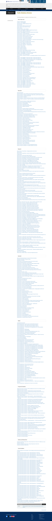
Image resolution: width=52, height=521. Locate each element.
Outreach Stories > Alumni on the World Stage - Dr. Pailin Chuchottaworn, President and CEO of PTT (30, 285)
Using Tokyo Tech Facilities (20, 260)
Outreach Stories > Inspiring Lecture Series (23, 290)
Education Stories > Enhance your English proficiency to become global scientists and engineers (30, 109)
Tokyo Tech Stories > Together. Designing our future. (24, 23)
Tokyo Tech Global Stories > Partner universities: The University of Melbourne (27, 373)
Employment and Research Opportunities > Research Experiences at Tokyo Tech (28, 443)
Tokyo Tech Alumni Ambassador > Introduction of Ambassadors (25, 333)
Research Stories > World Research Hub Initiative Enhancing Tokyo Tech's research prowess (29, 157)
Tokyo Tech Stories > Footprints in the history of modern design (26, 34)
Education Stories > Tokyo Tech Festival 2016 (23, 139)
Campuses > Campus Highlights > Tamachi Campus (24, 43)
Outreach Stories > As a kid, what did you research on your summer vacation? (27, 261)
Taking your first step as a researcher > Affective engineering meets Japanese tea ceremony (29, 422)
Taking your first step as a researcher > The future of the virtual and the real (27, 427)
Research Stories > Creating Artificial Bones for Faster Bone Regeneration (27, 219)
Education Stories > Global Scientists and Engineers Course (25, 129)
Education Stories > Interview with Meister (23, 133)
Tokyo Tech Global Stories (20, 328)
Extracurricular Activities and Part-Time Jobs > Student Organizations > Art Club (28, 487)
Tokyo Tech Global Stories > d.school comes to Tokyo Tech (25, 365)
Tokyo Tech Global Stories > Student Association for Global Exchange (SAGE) (27, 349)
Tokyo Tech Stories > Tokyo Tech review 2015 (23, 71)
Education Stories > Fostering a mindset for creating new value (25, 108)
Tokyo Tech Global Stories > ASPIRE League (23, 329)
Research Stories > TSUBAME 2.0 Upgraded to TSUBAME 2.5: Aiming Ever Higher (28, 245)
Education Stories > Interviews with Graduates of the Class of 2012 (26, 140)
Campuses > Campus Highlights (21, 22)
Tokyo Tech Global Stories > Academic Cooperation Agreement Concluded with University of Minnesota (31, 351)
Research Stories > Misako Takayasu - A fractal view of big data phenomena (27, 252)
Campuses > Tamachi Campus (21, 45)
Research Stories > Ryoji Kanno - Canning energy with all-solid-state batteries (27, 230)
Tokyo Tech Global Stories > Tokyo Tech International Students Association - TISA (28, 331)
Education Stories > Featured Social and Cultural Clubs (24, 105)
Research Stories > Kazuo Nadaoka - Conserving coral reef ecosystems (26, 217)
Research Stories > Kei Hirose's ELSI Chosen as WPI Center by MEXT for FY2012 (27, 213)
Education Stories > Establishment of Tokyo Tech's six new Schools (26, 132)
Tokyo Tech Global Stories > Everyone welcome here (24, 359)
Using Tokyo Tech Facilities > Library (22, 271)
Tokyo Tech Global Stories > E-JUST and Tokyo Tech (24, 370)
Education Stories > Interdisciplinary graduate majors (24, 130)
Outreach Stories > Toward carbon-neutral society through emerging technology (28, 263)
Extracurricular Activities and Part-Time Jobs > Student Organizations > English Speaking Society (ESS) (31, 486)
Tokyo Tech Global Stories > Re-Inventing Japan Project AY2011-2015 (26, 372)
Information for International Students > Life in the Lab (24, 435)
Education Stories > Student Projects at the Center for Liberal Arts (26, 141)
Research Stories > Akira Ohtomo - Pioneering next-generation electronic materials (28, 226)
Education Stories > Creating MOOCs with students (24, 127)
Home (6, 10)
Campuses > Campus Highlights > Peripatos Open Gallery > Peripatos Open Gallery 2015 (29, 62)
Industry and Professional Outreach (22, 306)
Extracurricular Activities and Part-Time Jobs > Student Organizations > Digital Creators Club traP (30, 490)
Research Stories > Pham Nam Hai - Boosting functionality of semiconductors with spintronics (30, 209)
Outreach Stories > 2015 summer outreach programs (24, 284)
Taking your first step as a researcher (22, 389)
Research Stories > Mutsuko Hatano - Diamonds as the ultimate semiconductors (28, 208)
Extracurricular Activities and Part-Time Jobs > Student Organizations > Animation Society (29, 475)
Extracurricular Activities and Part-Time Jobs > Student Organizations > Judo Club (28, 467)
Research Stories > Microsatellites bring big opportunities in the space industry (28, 184)
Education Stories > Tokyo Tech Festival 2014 (23, 124)
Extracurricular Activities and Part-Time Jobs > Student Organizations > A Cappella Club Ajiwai (30, 463)
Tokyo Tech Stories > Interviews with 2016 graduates (24, 74)
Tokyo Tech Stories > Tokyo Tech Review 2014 (23, 69)
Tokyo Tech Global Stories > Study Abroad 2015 (23, 367)
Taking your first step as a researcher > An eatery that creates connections (27, 426)
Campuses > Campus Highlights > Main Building (23, 64)
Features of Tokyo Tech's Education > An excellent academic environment (27, 145)
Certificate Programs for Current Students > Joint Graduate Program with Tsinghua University (30, 500)
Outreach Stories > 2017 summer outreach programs (24, 287)
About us (10, 512)
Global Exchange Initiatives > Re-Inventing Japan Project (25, 340)
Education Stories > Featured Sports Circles (23, 104)
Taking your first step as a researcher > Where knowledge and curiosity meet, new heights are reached (31, 388)
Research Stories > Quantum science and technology (24, 238)
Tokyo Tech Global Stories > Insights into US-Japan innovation (25, 341)
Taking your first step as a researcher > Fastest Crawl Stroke (25, 409)
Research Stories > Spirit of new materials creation (24, 198)
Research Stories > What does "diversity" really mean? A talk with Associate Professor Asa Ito (29, 191)
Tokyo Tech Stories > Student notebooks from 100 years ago (25, 60)
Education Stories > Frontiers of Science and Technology (24, 120)
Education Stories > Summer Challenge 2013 (23, 142)
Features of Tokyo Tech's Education (22, 96)
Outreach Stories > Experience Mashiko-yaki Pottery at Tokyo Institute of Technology (28, 296)
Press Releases (34, 512)
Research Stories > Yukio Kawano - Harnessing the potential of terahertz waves (28, 216)
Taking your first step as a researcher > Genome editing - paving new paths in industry (28, 406)
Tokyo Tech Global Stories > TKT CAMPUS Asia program (24, 357)
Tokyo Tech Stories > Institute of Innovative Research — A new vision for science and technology (30, 39)
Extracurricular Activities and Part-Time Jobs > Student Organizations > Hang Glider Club (29, 471)
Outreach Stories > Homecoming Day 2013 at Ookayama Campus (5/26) (26, 272)
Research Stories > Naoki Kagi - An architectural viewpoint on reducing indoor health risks (29, 220)
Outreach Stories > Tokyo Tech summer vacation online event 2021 (26, 281)
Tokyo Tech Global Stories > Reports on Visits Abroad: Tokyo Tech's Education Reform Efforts (30, 356)
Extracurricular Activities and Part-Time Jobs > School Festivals (25, 502)
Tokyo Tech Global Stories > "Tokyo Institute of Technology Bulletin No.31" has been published (30, 348)
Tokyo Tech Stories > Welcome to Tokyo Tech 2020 (24, 79)
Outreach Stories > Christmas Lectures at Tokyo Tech (24, 317)
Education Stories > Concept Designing (22, 103)
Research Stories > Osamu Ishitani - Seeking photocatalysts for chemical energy (28, 195)
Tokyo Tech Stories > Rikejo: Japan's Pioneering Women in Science (26, 78)
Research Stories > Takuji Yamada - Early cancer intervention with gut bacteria (27, 231)
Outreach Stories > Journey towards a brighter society (24, 264)
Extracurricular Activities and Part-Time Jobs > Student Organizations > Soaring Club (28, 472)
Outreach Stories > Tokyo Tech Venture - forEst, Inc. (24, 266)
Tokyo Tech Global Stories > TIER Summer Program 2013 (25, 360)
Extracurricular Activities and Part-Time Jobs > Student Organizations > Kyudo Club (28, 464)
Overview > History (19, 27)
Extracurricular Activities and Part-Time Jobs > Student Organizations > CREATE (28, 491)
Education (32, 516)
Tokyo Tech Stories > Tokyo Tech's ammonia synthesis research (26, 73)
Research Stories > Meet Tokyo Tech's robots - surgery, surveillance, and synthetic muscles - (29, 201)
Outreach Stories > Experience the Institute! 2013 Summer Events (26, 267)
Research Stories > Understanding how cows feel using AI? (25, 246)
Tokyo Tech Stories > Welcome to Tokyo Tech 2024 (24, 25)
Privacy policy (18, 512)
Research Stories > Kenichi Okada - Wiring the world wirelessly (25, 228)
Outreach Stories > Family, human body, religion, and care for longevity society (27, 268)
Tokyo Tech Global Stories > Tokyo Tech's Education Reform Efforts (26, 355)
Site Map (26, 512)
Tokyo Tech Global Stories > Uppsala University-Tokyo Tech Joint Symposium (27, 353)
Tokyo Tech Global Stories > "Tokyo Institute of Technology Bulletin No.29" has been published (30, 346)
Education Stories (19, 107)
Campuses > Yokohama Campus (21, 21)
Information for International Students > (22, 434)
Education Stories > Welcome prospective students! (24, 102)
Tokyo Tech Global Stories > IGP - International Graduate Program (26, 374)
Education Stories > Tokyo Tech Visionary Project (23, 128)
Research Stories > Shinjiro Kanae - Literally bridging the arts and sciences (27, 160)
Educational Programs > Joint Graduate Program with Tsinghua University (27, 114)
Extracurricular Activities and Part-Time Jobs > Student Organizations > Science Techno (29, 492)
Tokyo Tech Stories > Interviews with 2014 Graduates (24, 70)
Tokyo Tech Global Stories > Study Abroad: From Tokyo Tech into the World (27, 383)
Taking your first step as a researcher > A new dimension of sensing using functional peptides (29, 399)
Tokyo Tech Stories (19, 24)
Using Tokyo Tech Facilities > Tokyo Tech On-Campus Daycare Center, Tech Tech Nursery (29, 269)
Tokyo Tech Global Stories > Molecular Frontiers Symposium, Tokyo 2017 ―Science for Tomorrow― (30, 334)
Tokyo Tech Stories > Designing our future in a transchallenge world (26, 77)
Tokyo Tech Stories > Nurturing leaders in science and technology (26, 50)
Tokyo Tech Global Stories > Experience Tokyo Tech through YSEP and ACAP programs (29, 358)
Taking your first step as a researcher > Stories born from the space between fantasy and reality (30, 402)
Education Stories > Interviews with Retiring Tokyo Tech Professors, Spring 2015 (28, 125)
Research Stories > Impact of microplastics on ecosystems (25, 174)
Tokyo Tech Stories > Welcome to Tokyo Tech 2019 (24, 61)
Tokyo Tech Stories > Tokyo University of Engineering (24, 37)
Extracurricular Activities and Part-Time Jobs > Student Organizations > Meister (28, 493)
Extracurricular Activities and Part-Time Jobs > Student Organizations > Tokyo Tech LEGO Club (30, 454)
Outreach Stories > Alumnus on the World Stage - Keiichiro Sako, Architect (27, 282)
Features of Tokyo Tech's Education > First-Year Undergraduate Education (27, 144)
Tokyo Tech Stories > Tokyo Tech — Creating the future (24, 44)
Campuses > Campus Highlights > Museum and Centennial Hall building (26, 52)
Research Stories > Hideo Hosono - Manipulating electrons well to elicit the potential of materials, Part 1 (31, 214)
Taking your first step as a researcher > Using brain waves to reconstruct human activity (29, 390)
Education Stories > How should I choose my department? (25, 113)
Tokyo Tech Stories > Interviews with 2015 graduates (24, 38)
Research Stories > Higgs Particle (21, 251)
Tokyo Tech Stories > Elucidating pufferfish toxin (23, 72)
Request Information (42, 512)
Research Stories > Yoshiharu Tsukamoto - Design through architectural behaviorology (29, 162)
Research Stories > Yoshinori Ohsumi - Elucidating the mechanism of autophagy (28, 159)
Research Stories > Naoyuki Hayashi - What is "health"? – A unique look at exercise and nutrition (30, 237)
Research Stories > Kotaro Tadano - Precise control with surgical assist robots (27, 229)
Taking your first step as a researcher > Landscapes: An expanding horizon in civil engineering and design (31, 424)
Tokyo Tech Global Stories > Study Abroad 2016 (23, 330)
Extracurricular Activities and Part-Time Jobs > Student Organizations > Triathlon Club (29, 469)
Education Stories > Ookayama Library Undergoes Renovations (25, 126)
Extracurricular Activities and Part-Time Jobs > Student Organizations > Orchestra (28, 489)
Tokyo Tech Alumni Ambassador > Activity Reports (24, 336)
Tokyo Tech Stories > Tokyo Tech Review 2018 (23, 54)
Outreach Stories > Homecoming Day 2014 (23, 314)
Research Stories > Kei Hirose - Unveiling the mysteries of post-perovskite (27, 202)
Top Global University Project (21, 322)
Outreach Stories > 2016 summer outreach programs (24, 286)
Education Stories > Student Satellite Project (23, 121)
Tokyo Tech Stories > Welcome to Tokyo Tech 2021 (24, 51)
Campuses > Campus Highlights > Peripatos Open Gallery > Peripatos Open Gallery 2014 (29, 58)
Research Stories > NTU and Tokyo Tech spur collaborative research (26, 156)
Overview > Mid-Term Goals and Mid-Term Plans (23, 26)
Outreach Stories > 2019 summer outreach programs (24, 278)
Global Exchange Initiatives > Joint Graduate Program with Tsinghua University (28, 350)
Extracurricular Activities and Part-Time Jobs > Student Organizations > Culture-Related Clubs (30, 462)
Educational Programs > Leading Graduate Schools (24, 95)
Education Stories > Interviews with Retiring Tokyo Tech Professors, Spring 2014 (28, 122)
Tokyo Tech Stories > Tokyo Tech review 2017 (23, 75)
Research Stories (19, 152)
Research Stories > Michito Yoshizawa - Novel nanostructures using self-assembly (28, 227)
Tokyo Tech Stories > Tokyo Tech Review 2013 (23, 87)
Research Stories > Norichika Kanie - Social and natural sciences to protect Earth (28, 158)
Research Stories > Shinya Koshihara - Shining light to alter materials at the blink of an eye (29, 165)
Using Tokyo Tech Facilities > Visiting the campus (23, 259)
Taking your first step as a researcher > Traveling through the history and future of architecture (30, 410)
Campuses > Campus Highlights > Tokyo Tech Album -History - (25, 82)
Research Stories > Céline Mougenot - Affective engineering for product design (27, 161)
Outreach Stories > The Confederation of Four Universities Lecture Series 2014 (27, 316)
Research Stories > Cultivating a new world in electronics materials (26, 173)
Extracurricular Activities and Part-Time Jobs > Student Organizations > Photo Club (28, 452)
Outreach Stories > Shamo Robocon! (22, 295)
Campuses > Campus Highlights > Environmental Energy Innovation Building (27, 32)
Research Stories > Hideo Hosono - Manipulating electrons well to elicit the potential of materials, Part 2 (31, 215)
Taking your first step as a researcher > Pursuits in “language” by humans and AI (28, 405)
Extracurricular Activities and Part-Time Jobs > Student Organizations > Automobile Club (29, 494)
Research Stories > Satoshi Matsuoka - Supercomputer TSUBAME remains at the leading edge (29, 218)
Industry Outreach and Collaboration (22, 279)
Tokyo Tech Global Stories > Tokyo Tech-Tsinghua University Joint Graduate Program (28, 352)
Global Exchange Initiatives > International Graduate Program (25, 339)
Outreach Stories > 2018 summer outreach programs (24, 304)
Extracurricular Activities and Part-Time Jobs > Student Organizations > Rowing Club (28, 468)
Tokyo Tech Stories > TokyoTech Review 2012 (23, 33)
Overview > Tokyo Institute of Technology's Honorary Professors (26, 41)
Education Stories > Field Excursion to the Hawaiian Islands (25, 123)
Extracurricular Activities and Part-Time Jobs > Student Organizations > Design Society (29, 480)
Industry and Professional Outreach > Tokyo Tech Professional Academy (27, 258)
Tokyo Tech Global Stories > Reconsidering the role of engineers (26, 371)
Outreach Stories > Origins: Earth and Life (22, 298)
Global (32, 519)
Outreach (32, 518)
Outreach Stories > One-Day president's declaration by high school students (27, 265)
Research (32, 517)
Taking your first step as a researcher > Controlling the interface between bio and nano (29, 401)
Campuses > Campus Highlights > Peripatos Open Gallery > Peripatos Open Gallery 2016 (29, 63)
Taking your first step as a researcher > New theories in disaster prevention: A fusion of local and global (31, 417)
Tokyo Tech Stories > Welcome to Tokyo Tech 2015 (24, 35)
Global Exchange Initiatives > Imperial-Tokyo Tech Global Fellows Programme (27, 323)
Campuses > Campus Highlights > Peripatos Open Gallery (25, 80)
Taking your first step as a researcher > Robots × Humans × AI (25, 423)
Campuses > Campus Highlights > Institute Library (24, 81)
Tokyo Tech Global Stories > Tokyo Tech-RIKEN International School (26, 375)
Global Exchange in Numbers (21, 335)
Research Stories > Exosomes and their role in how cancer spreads (26, 190)
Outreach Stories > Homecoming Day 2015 (23, 299)
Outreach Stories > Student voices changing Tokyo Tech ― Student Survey (27, 303)
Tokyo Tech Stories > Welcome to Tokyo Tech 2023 (24, 40)
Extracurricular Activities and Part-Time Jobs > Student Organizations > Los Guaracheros (29, 485)
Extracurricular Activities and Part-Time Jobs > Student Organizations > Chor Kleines (28, 476)
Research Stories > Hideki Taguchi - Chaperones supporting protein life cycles (27, 221)
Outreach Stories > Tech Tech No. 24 (22, 280)
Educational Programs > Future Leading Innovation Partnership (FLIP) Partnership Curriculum (30, 93)
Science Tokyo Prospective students (41, 514)
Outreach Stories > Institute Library (22, 305)
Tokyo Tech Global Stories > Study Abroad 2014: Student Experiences (26, 332)
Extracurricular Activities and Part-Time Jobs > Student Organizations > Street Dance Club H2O (30, 455)
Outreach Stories (19, 270)
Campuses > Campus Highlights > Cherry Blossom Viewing (25, 53)
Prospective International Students (22, 338)
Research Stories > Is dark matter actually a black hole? (24, 155)
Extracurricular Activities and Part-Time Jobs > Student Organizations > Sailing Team (28, 488)
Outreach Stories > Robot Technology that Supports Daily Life (25, 283)
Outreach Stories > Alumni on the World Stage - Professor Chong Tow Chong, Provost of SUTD (30, 300)
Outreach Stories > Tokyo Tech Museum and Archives (24, 308)
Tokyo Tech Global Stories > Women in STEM (23, 369)
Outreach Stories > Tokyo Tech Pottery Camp (23, 309)
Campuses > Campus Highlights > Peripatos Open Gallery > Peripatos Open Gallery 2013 (29, 57)
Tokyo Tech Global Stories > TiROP (22, 366)
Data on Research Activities (21, 192)
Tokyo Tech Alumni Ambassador (21, 337)
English (22, 0)
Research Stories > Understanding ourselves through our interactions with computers (29, 181)
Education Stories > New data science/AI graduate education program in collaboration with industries (31, 131)
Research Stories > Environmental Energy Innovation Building (25, 212)
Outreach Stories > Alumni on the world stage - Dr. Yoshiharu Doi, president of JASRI (28, 301)
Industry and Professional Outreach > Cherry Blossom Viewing (25, 307)
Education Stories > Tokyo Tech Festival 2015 (23, 143)
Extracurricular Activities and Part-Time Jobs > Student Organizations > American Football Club (30, 466)
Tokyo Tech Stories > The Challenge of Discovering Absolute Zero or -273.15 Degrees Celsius (29, 59)
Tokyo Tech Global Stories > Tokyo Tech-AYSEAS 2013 (24, 354)
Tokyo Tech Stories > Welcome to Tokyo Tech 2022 (24, 42)
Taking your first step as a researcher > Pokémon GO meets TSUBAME (26, 408)
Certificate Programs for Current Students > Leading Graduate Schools (26, 456)
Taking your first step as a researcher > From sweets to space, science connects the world (29, 400)
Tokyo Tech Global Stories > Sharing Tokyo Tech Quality (24, 368)
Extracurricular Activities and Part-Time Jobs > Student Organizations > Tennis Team (28, 453)
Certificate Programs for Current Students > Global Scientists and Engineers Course (28, 501)
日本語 (20, 0)
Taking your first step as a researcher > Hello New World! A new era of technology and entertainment (30, 425)
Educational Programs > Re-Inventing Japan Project (24, 110)
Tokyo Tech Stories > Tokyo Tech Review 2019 (23, 76)
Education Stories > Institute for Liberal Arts (23, 106)
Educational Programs (20, 92)
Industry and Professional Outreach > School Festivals (24, 262)
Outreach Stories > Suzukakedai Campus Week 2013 (24, 297)
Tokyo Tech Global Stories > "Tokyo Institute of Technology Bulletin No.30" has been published (30, 347)
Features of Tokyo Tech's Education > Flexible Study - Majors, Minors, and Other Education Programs (30, 94)
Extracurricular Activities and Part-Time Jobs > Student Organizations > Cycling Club (28, 465)
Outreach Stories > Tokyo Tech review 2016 (23, 302)
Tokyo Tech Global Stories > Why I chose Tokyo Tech (24, 376)
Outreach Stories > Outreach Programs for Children (24, 315)
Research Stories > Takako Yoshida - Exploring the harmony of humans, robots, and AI (28, 236)
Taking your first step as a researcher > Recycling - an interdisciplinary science (27, 407)
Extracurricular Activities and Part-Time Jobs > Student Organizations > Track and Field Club (29, 470)
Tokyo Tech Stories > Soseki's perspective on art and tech (25, 36)
